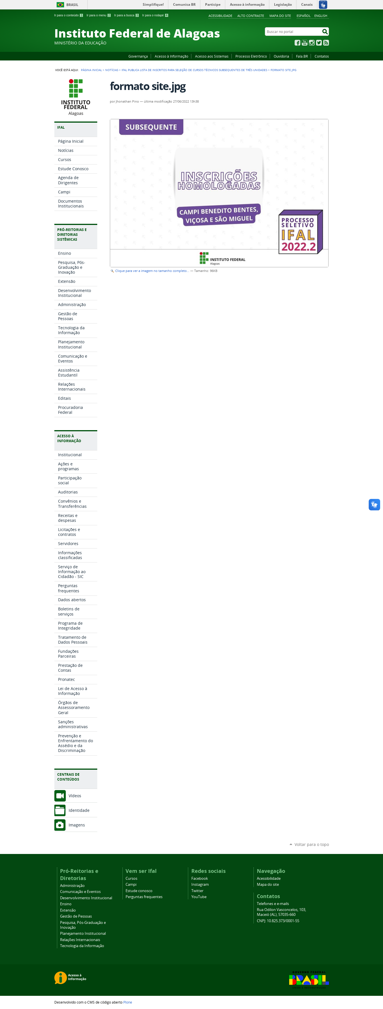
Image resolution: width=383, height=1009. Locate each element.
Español (304, 15)
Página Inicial (91, 70)
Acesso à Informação (171, 56)
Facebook (297, 43)
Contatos (322, 56)
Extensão (68, 910)
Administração (72, 885)
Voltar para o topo (312, 844)
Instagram (312, 43)
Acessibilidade (220, 15)
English (320, 15)
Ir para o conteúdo (69, 15)
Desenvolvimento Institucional (86, 898)
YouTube (304, 43)
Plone (127, 1002)
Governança (138, 56)
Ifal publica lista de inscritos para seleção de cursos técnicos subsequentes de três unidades (194, 70)
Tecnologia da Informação (82, 945)
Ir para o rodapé (155, 15)
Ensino (66, 904)
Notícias (111, 70)
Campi (131, 884)
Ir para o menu (99, 15)
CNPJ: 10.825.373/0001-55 (278, 920)
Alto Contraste (250, 15)
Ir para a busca (126, 15)
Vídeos (75, 795)
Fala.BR (302, 56)
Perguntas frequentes (144, 896)
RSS (326, 43)
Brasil (72, 4)
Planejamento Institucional (83, 933)
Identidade (79, 810)
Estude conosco (139, 890)
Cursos (131, 878)
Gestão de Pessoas (76, 916)
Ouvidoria (281, 56)
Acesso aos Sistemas (212, 56)
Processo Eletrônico (251, 56)
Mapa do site (280, 15)
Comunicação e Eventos (80, 891)
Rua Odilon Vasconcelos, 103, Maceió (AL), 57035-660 (281, 912)
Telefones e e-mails (273, 903)
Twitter (319, 43)
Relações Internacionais (80, 939)
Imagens (77, 825)
